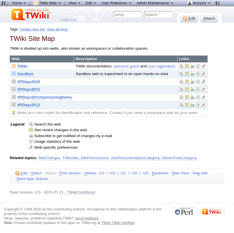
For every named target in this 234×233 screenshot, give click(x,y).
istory (90, 173)
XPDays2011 (28, 89)
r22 (112, 173)
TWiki (22, 66)
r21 (123, 173)
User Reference (116, 3)
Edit (91, 3)
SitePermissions (94, 158)
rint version (70, 173)
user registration (161, 66)
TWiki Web (48, 3)
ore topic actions (32, 179)
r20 (134, 173)
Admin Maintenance (155, 3)
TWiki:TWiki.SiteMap (118, 223)
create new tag (32, 29)
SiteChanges (49, 158)
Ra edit (200, 173)
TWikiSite (70, 158)
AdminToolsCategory (179, 158)
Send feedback (87, 218)
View (74, 3)
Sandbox (25, 74)
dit (21, 173)
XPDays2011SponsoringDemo (44, 97)
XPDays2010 (28, 82)
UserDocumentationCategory (135, 158)
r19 (145, 173)
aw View (180, 173)
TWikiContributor (81, 192)
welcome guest (126, 66)
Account (199, 3)
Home (19, 3)
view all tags (57, 29)
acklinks (160, 173)
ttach (36, 173)
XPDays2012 (28, 105)
